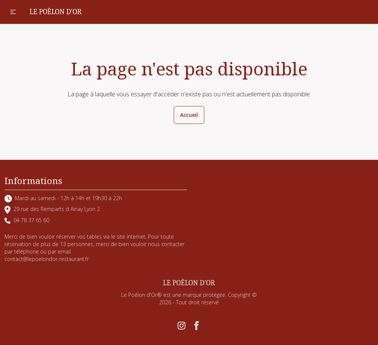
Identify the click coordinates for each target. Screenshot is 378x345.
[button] (13, 12)
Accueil (189, 114)
